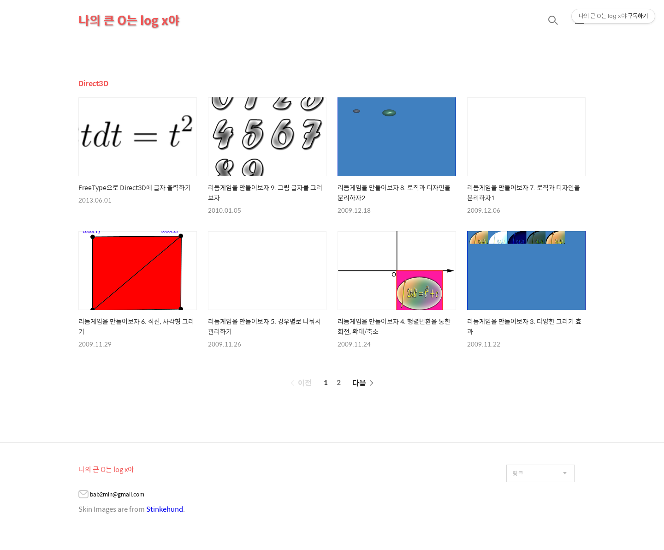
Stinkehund (164, 508)
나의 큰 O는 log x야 (128, 20)
